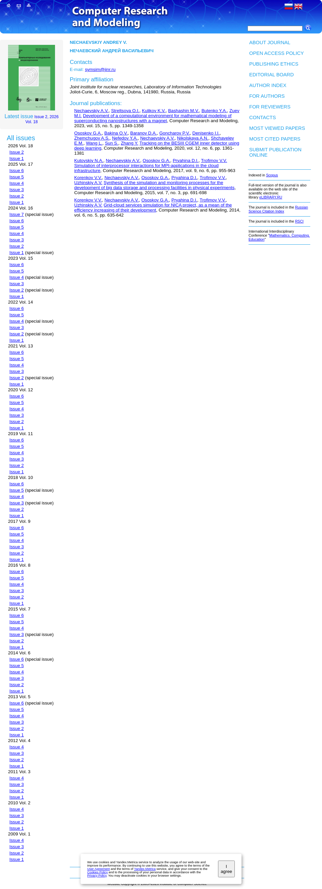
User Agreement (98, 869)
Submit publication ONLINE (275, 152)
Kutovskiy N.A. (88, 160)
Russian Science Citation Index (278, 209)
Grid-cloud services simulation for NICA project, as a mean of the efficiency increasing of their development (153, 208)
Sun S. (111, 143)
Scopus (272, 175)
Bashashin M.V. (183, 110)
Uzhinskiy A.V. (88, 182)
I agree (226, 869)
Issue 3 (16, 189)
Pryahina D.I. (186, 160)
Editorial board (271, 74)
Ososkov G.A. (88, 133)
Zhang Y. (129, 143)
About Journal (269, 42)
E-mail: (77, 69)
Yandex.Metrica (145, 869)
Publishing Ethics (274, 64)
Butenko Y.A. (214, 110)
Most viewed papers (277, 128)
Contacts (262, 117)
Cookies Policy (97, 872)
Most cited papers (275, 139)
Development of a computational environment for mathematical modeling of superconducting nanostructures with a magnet (152, 118)
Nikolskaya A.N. (192, 138)
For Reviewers (269, 106)
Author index (267, 85)
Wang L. (94, 143)
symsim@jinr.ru (100, 69)
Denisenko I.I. (206, 133)
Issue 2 (16, 152)
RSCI (299, 221)
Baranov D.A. (143, 133)
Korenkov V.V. (88, 177)
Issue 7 (16, 214)
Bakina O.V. (116, 133)
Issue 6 (16, 170)
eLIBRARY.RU (270, 197)
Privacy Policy (96, 875)
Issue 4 (16, 183)
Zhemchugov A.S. (91, 138)
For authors (267, 96)
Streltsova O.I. (125, 110)
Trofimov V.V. (214, 160)
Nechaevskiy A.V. (91, 110)
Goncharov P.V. (174, 133)
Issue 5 (16, 176)
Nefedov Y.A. (125, 138)
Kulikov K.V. (154, 110)
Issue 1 (16, 158)
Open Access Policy (276, 53)
